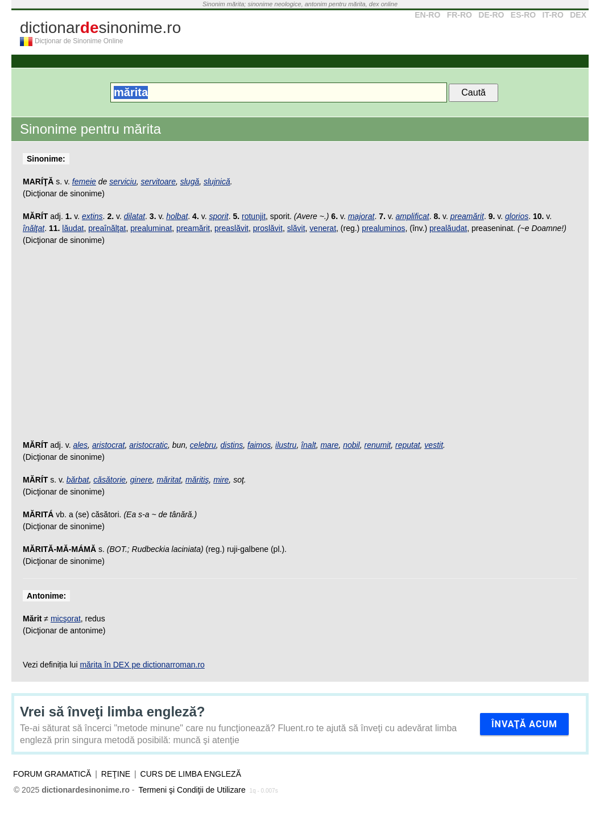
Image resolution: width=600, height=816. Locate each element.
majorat (361, 216)
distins (232, 445)
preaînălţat (107, 228)
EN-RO (427, 14)
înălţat (33, 228)
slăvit (296, 228)
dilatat (134, 216)
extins (92, 216)
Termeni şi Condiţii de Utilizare (191, 789)
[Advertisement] (300, 348)
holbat (177, 216)
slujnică (217, 181)
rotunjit (254, 216)
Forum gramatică (52, 773)
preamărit (467, 216)
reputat (407, 445)
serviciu (122, 181)
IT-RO (553, 14)
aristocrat (108, 445)
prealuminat (151, 228)
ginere (141, 479)
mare (329, 445)
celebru (203, 445)
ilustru (285, 445)
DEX (578, 14)
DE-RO (491, 14)
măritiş (197, 479)
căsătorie (109, 479)
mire (221, 479)
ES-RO (523, 14)
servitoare (158, 181)
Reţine (115, 773)
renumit (378, 445)
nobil (351, 445)
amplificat (412, 216)
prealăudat (448, 228)
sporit (218, 216)
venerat (322, 228)
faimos (259, 445)
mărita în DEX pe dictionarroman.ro (142, 664)
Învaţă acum (524, 724)
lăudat (73, 228)
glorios (516, 216)
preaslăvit (231, 228)
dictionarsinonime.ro (100, 27)
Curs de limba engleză (190, 773)
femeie (84, 181)
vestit (433, 445)
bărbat (78, 479)
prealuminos (383, 228)
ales (80, 445)
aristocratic (148, 445)
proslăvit (268, 228)
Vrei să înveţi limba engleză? (112, 711)
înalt (308, 445)
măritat (169, 479)
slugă (189, 181)
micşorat (66, 618)
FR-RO (459, 14)
